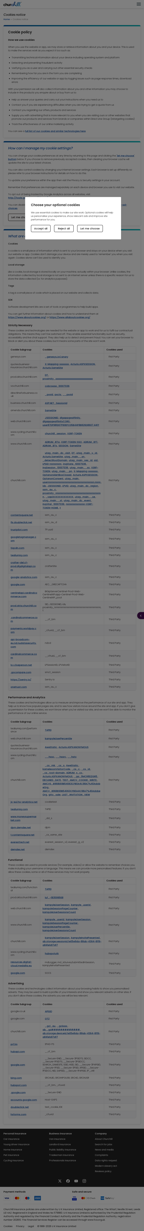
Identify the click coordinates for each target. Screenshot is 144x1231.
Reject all (64, 228)
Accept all (40, 228)
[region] (73, 218)
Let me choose (90, 228)
